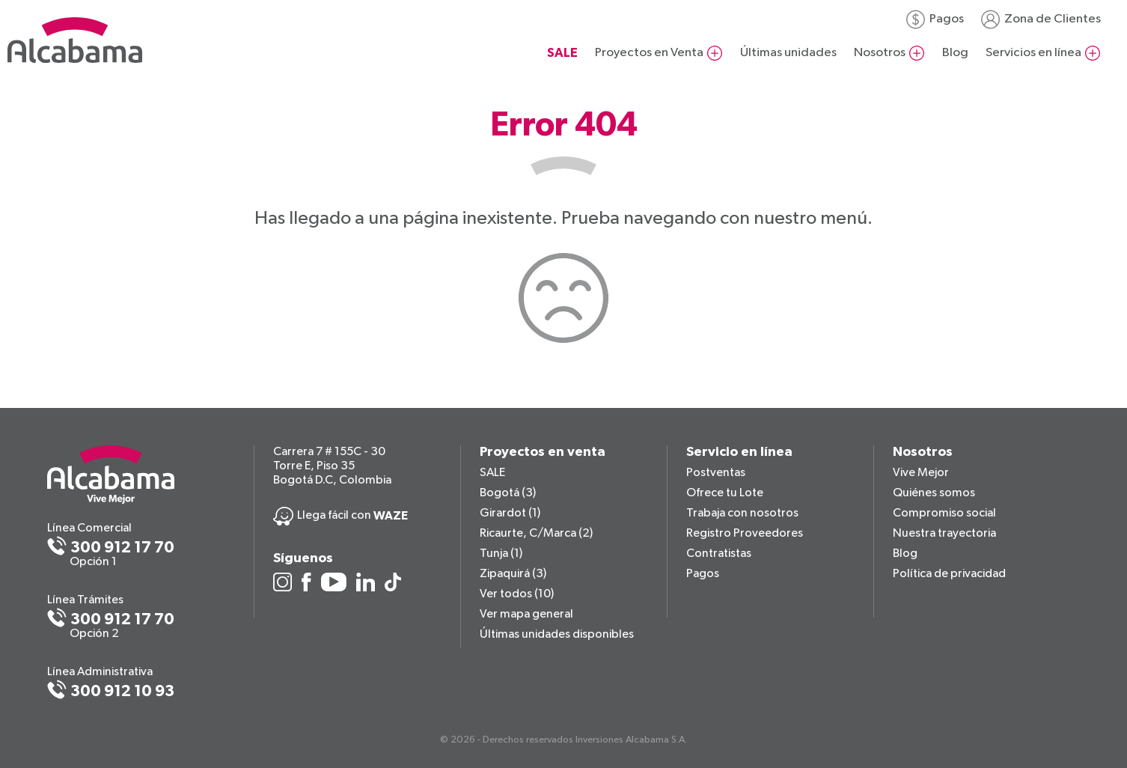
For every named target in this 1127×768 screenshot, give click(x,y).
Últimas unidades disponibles (557, 635)
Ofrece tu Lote (724, 493)
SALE (492, 473)
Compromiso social (944, 513)
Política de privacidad (949, 574)
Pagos (946, 19)
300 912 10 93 (122, 691)
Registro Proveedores (744, 534)
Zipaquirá (513, 574)
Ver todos (517, 594)
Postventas (715, 473)
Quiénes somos (934, 493)
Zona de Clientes (1052, 19)
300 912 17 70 (122, 547)
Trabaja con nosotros (742, 513)
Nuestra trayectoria (944, 534)
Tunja (501, 554)
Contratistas (718, 554)
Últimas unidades (788, 52)
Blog (955, 52)
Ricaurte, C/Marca (536, 534)
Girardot (510, 513)
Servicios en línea (1033, 52)
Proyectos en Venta (649, 52)
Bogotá (508, 493)
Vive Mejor (921, 473)
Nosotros (879, 52)
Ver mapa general (526, 615)
